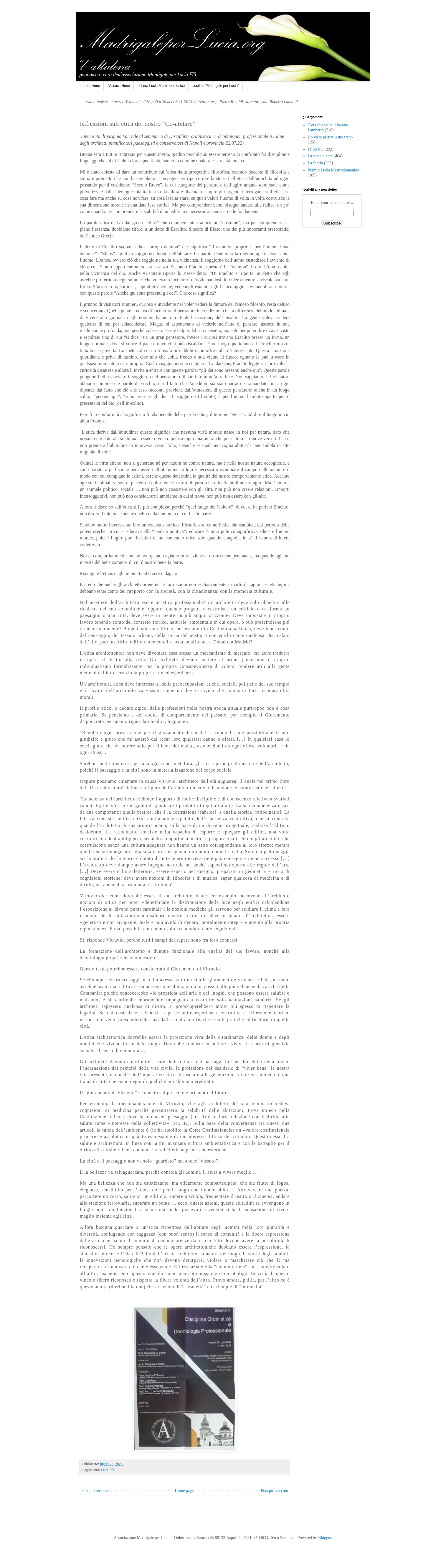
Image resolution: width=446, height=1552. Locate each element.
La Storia (315, 163)
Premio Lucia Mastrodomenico (333, 170)
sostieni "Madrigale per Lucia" (215, 86)
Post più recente (94, 1490)
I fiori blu (108, 1470)
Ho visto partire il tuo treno (330, 137)
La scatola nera (320, 156)
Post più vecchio (274, 1490)
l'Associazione (119, 86)
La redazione (90, 86)
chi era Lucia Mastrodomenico (161, 86)
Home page (184, 1490)
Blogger (324, 1538)
